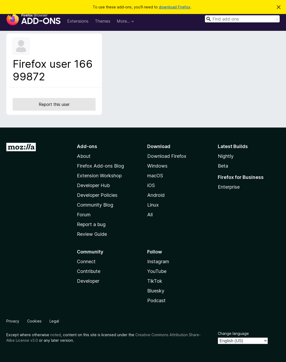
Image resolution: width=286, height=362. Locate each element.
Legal (54, 321)
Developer (88, 281)
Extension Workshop (99, 175)
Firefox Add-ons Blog (100, 166)
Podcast (156, 300)
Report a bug (91, 224)
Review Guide (92, 234)
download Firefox (174, 7)
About (84, 156)
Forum (84, 214)
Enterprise (229, 187)
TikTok (154, 281)
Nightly (226, 156)
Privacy (12, 321)
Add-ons (87, 146)
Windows (157, 166)
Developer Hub (93, 185)
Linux (153, 205)
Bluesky (155, 290)
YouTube (156, 271)
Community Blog (95, 205)
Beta (223, 166)
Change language (233, 333)
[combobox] (242, 18)
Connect (86, 261)
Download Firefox (166, 156)
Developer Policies (97, 195)
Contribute (88, 271)
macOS (155, 175)
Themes (102, 21)
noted (55, 334)
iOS (151, 185)
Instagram (158, 261)
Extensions (77, 21)
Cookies (34, 321)
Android (156, 195)
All (150, 214)
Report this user (54, 104)
